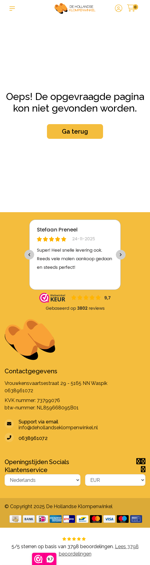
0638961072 (19, 390)
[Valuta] (115, 480)
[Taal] (42, 480)
